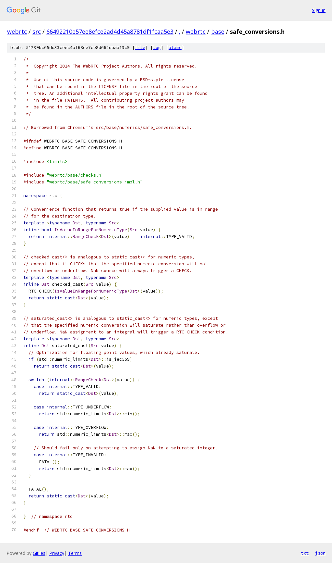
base (217, 31)
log (157, 47)
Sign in (319, 10)
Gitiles (39, 553)
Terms (75, 553)
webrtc (17, 31)
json (320, 553)
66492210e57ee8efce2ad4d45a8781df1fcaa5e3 (109, 31)
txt (305, 553)
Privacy (56, 553)
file (140, 47)
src (36, 31)
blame (175, 47)
